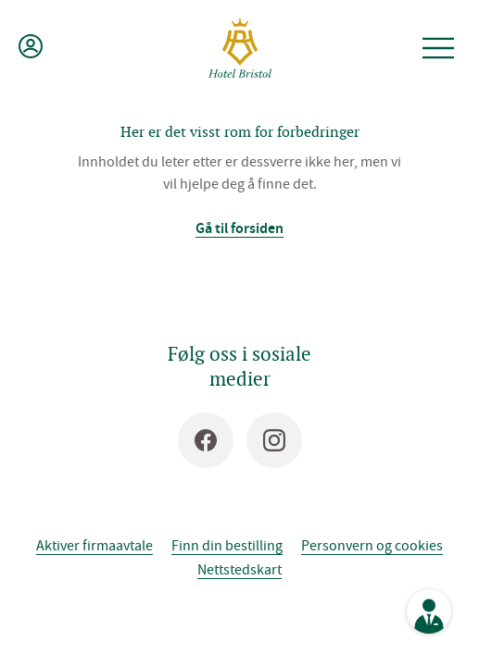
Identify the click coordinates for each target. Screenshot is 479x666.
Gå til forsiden (239, 228)
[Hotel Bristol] (240, 48)
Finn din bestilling (227, 545)
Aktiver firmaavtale (94, 545)
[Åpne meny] (438, 48)
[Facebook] (205, 440)
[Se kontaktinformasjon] (429, 611)
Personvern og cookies (372, 545)
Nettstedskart (239, 569)
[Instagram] (274, 440)
